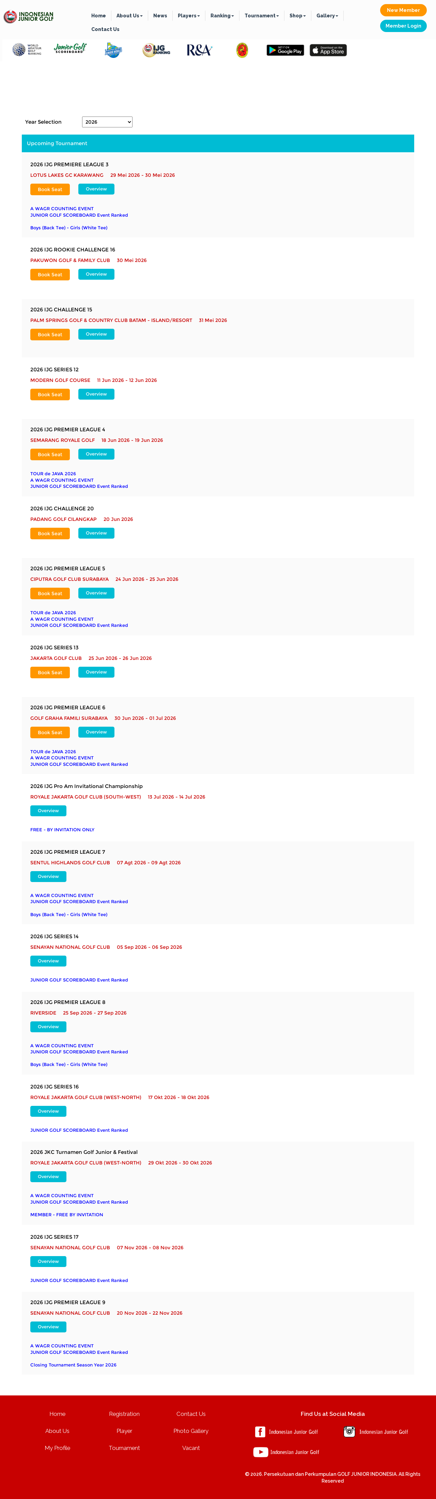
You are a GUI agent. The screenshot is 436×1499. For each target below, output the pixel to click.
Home (98, 15)
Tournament (262, 15)
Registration (124, 1413)
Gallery (327, 15)
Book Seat (50, 189)
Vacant (191, 1447)
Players (189, 15)
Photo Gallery (190, 1430)
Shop (298, 15)
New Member (403, 10)
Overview (96, 188)
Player (124, 1430)
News (160, 15)
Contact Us (105, 29)
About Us (129, 15)
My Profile (57, 1447)
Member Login (403, 26)
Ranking (222, 15)
